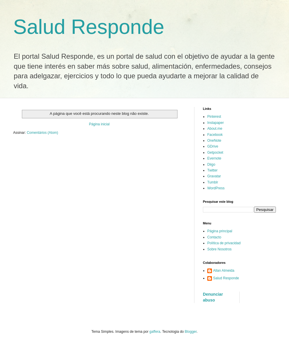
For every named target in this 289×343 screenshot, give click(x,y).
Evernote (214, 158)
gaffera (154, 332)
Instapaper (215, 123)
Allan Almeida (223, 270)
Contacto (214, 237)
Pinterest (214, 117)
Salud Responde (88, 26)
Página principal (219, 231)
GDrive (212, 146)
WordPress (215, 188)
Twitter (212, 170)
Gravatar (214, 176)
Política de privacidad (224, 243)
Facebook (215, 135)
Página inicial (99, 124)
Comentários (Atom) (42, 133)
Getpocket (215, 152)
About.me (214, 129)
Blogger (191, 332)
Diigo (211, 164)
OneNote (214, 140)
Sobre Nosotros (219, 249)
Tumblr (212, 182)
